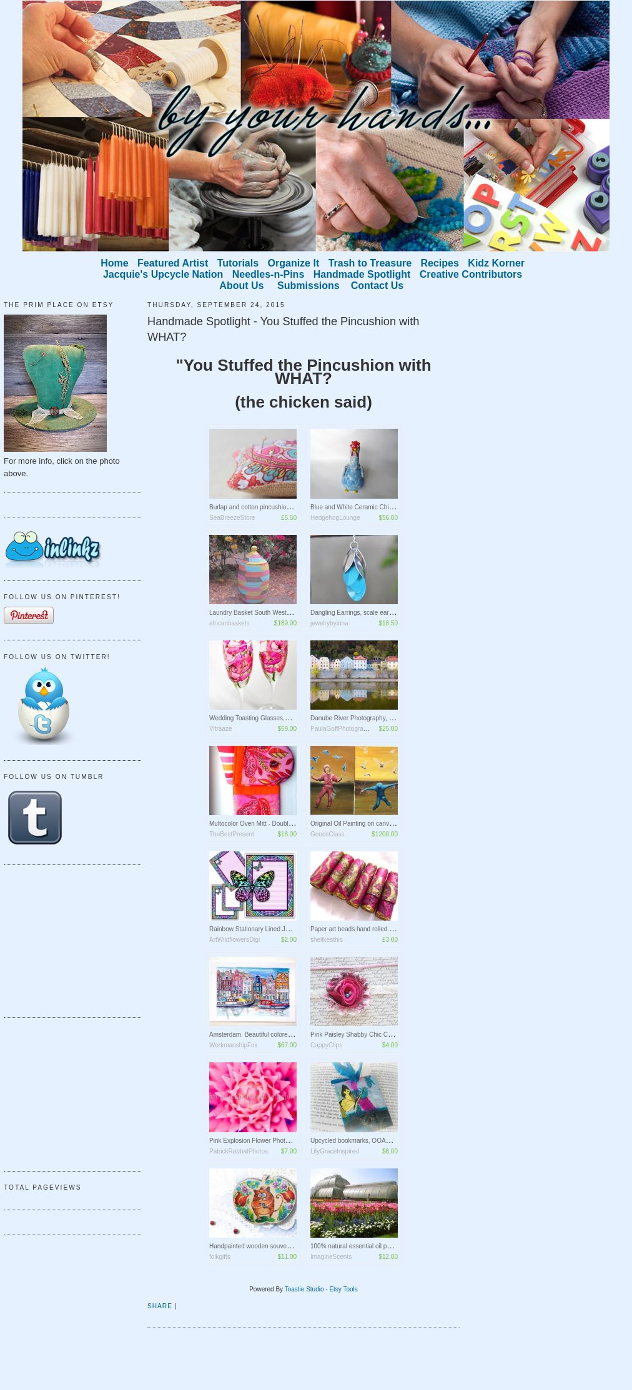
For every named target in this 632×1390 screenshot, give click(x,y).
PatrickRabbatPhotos (238, 1151)
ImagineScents (331, 1256)
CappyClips (326, 1045)
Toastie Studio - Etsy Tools (321, 1289)
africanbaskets (229, 623)
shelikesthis (326, 939)
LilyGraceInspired (334, 1151)
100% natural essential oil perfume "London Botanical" (385, 1246)
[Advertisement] (66, 939)
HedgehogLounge (335, 517)
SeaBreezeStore (232, 517)
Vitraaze (220, 728)
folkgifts (219, 1256)
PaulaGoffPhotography (341, 728)
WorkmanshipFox (233, 1045)
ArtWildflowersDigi (234, 939)
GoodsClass (327, 834)
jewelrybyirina (329, 623)
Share (159, 1306)
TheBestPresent (231, 834)
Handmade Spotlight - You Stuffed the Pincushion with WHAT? (283, 329)
